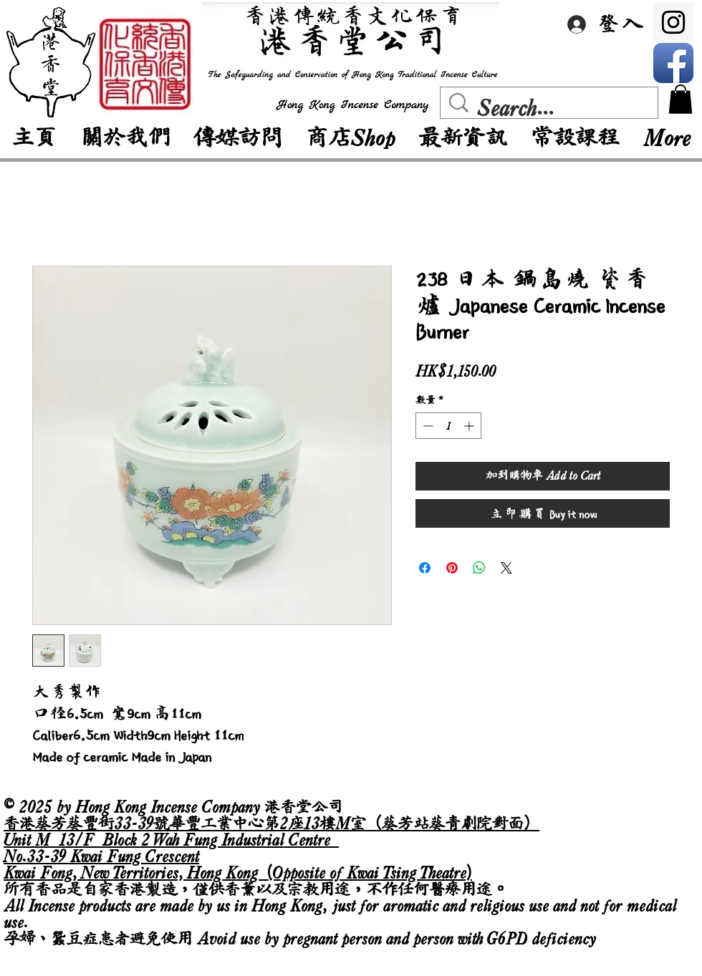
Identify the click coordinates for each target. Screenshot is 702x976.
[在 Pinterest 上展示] (452, 567)
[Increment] (470, 425)
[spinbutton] (448, 425)
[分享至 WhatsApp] (479, 567)
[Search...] (552, 108)
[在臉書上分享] (424, 567)
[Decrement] (427, 425)
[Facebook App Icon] (673, 63)
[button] (680, 99)
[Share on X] (506, 567)
